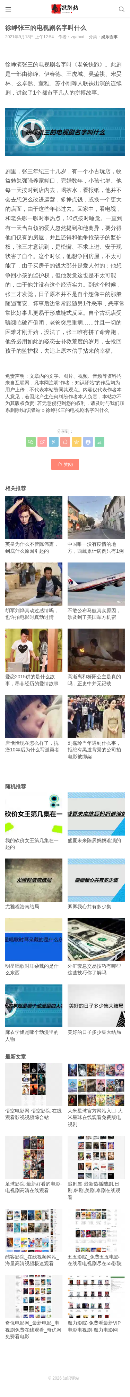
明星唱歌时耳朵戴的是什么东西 (33, 946)
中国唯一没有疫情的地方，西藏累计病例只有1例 (96, 524)
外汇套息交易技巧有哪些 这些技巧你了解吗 (96, 946)
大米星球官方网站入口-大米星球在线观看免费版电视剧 (96, 1095)
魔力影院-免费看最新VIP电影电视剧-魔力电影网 (96, 1303)
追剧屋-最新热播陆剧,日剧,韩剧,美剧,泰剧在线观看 (96, 1168)
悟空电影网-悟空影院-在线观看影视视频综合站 (33, 1091)
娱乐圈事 (109, 36)
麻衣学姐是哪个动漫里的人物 (33, 1013)
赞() (65, 464)
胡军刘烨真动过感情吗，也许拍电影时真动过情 (33, 591)
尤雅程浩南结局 (33, 884)
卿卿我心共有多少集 (96, 884)
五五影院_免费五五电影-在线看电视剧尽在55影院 (96, 1237)
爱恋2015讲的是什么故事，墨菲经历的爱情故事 (33, 657)
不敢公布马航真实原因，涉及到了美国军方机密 (96, 591)
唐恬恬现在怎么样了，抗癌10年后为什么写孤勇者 (33, 723)
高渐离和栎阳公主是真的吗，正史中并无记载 (96, 657)
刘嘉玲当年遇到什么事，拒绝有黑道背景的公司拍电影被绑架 (96, 727)
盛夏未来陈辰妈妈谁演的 (96, 817)
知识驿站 (31, 410)
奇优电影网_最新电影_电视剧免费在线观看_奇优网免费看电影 (33, 1307)
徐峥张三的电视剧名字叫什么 (77, 410)
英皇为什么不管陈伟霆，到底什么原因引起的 (33, 524)
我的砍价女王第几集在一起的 (33, 821)
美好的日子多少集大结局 (96, 1009)
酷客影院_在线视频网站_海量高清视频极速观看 (33, 1237)
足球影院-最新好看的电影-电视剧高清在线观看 (33, 1164)
